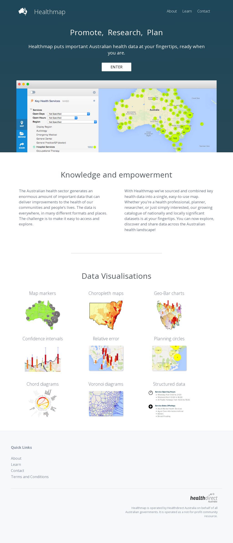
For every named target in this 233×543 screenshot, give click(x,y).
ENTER (116, 66)
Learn (187, 11)
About (172, 11)
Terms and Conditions (30, 476)
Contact (203, 11)
